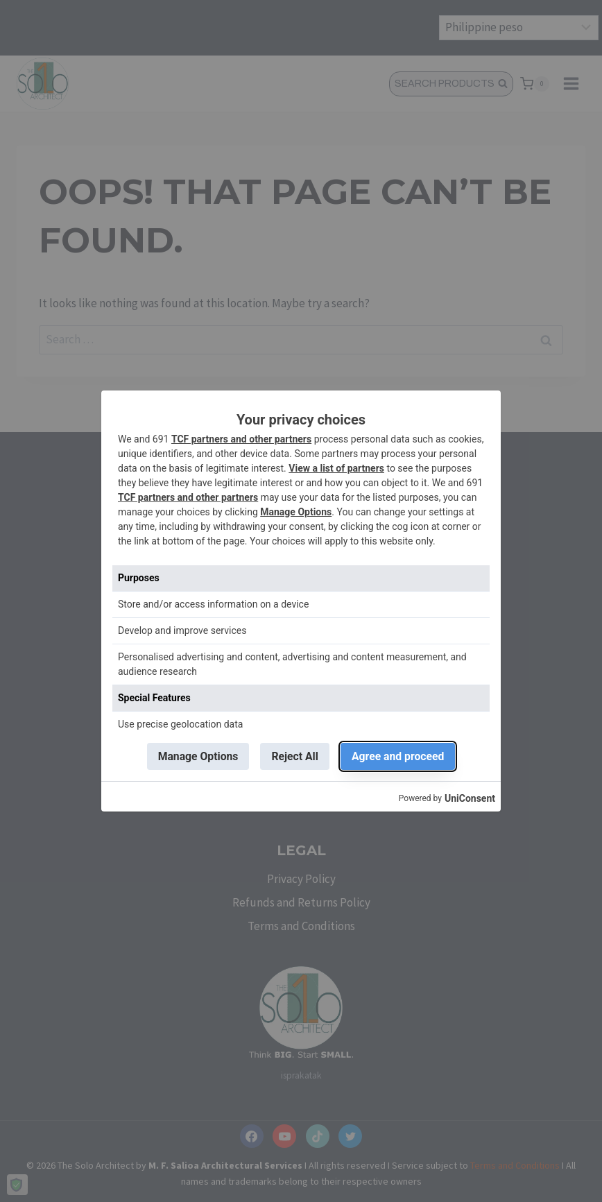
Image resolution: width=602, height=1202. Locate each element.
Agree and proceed (399, 756)
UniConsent (470, 799)
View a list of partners (336, 468)
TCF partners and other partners (241, 439)
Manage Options (296, 511)
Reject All (295, 756)
